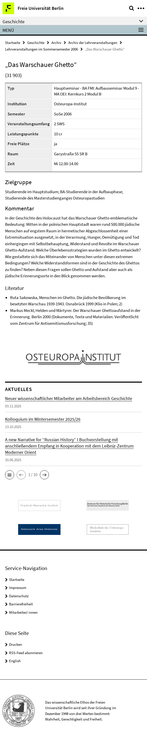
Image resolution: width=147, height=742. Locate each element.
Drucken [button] (15, 644)
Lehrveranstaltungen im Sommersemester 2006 (41, 49)
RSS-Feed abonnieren (26, 652)
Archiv (56, 42)
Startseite (12, 42)
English (15, 660)
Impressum (17, 587)
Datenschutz (18, 595)
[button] (9, 475)
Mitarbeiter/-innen (23, 612)
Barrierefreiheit (21, 604)
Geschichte (35, 42)
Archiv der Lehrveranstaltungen (92, 42)
